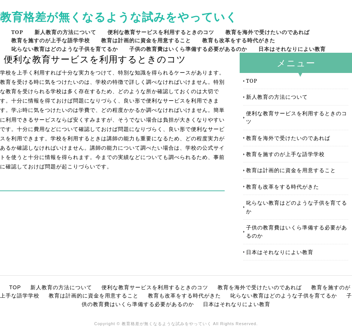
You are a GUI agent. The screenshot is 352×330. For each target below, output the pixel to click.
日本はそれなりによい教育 (292, 48)
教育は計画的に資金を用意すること (146, 40)
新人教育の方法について (65, 32)
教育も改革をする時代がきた (238, 40)
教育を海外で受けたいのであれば (267, 32)
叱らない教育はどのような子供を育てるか (64, 48)
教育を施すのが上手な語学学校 (50, 40)
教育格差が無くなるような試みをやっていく (118, 16)
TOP (17, 32)
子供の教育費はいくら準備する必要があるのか (188, 48)
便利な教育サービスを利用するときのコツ (160, 32)
